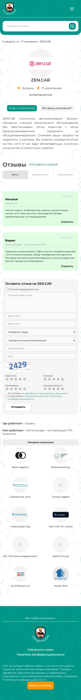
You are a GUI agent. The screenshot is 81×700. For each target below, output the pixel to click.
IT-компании (29, 41)
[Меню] (72, 9)
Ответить (67, 221)
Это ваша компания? (57, 108)
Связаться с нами (40, 649)
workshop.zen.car (40, 94)
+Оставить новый (43, 164)
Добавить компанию (40, 685)
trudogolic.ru (11, 41)
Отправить (18, 406)
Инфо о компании (22, 108)
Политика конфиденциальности (40, 654)
